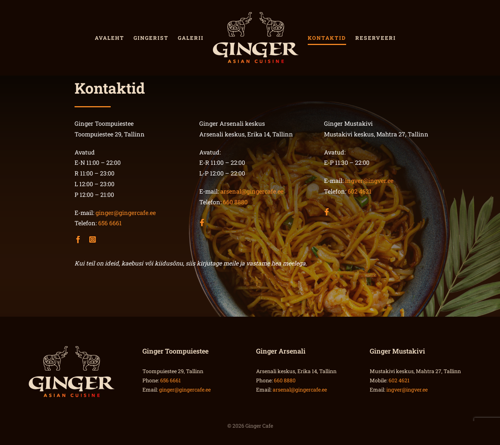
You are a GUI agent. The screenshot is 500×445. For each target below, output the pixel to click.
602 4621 (360, 191)
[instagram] (92, 239)
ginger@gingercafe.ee (126, 212)
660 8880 (235, 202)
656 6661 (110, 223)
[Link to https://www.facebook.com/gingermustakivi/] (324, 205)
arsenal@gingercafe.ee (251, 191)
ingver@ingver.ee (369, 180)
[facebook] (78, 239)
